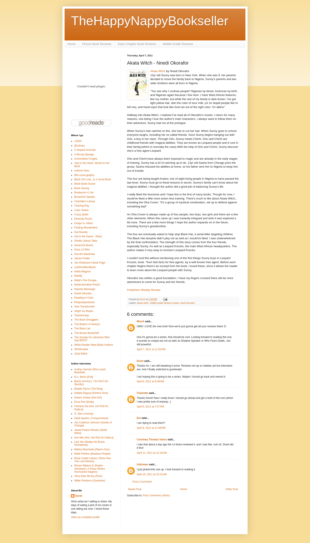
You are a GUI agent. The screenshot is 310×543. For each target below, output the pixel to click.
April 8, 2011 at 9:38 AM (150, 381)
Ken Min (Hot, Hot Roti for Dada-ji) (94, 437)
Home (72, 44)
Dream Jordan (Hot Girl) (88, 397)
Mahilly (78, 275)
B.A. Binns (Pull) (83, 376)
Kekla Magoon (82, 271)
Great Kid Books (83, 245)
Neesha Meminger (84, 289)
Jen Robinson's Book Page (89, 262)
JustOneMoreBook (85, 267)
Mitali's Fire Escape (85, 280)
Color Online (81, 210)
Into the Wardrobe (84, 254)
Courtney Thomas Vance (152, 439)
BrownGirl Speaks (84, 196)
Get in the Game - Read (88, 236)
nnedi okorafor (187, 303)
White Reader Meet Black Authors (93, 344)
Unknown (142, 464)
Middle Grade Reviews (178, 44)
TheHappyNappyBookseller (149, 21)
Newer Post (134, 489)
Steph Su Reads (83, 311)
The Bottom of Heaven (87, 324)
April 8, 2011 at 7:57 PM (150, 406)
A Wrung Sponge (84, 154)
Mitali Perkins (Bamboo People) (92, 453)
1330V (78, 141)
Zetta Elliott (80, 353)
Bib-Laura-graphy (84, 175)
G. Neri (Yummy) (83, 413)
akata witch (143, 303)
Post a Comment (142, 481)
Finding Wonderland (85, 227)
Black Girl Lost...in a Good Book (92, 179)
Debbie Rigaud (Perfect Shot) (91, 393)
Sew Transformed (84, 306)
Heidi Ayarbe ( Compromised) (91, 418)
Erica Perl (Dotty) (84, 401)
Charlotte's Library (84, 201)
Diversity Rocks (83, 218)
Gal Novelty (81, 232)
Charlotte (142, 393)
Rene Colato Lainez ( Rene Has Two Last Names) (92, 460)
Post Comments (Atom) (156, 495)
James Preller (82, 258)
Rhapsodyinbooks (84, 302)
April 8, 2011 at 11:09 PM (151, 427)
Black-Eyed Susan (84, 183)
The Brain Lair (82, 328)
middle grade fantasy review (164, 303)
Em (139, 418)
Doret (140, 361)
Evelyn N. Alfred (83, 223)
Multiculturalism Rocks (87, 284)
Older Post (232, 489)
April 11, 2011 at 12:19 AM (152, 452)
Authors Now (81, 170)
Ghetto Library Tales (85, 240)
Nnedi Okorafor (83, 293)
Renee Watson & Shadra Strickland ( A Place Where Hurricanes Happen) (89, 468)
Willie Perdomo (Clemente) (89, 480)
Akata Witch (157, 71)
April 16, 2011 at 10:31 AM (152, 474)
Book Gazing (81, 188)
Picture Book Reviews (96, 44)
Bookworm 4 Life (83, 192)
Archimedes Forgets (85, 158)
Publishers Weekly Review (143, 290)
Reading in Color (83, 297)
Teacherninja (81, 315)
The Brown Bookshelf (86, 333)
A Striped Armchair (85, 149)
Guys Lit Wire (82, 249)
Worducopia (81, 349)
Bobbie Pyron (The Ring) (88, 388)
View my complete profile (85, 517)
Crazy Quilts (81, 214)
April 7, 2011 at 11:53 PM (151, 349)
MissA (140, 321)
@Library (79, 145)
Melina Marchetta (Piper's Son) (92, 449)
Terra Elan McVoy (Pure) (88, 476)
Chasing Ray (81, 205)
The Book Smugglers (86, 319)
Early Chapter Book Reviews (137, 44)
